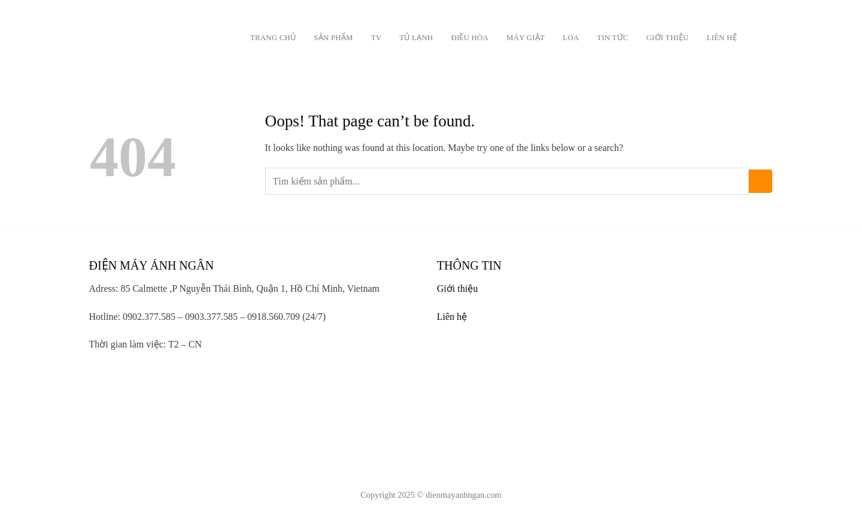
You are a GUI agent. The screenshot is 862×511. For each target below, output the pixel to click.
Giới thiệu (667, 38)
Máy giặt (525, 38)
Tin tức (612, 38)
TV (376, 38)
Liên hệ (721, 38)
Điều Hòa (469, 38)
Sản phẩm (333, 38)
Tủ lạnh (416, 38)
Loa (571, 38)
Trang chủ (273, 38)
